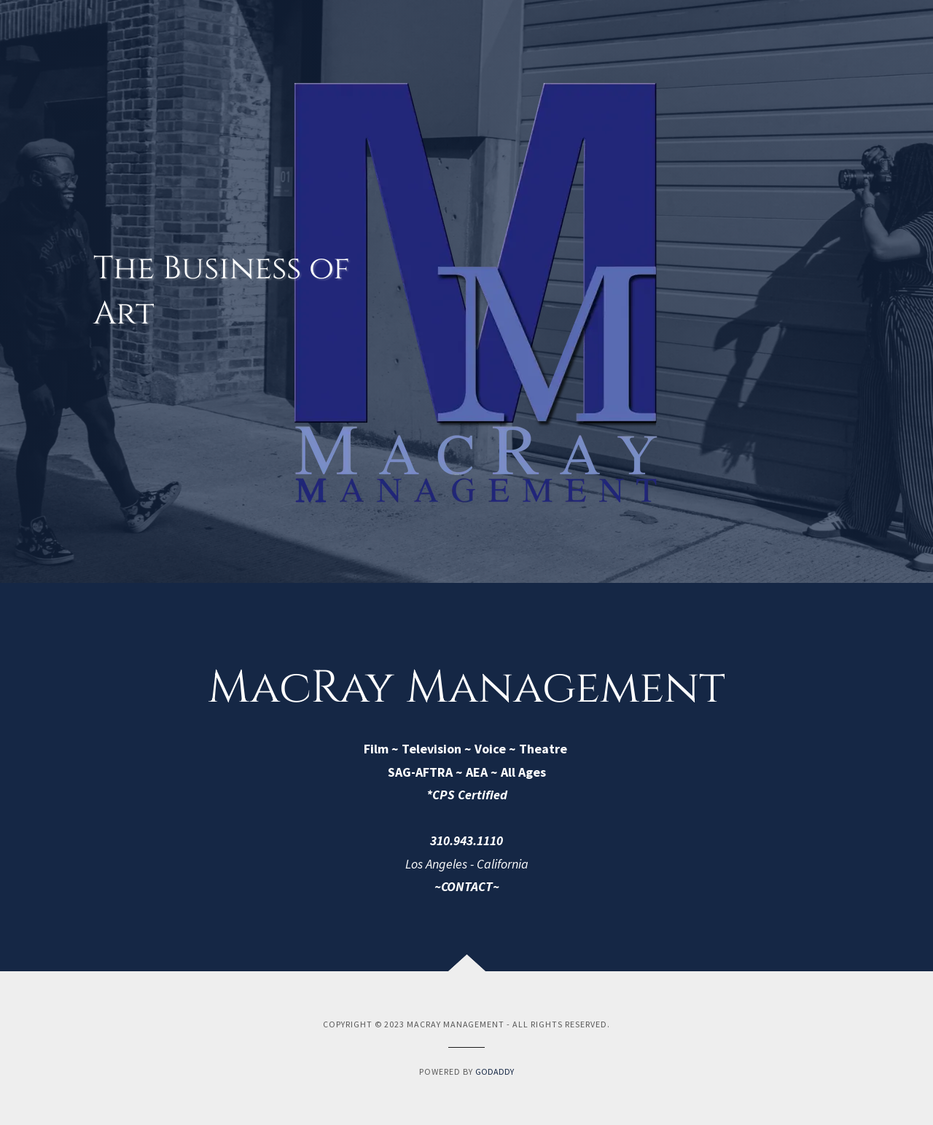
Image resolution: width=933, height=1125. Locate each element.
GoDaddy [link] (494, 1071)
